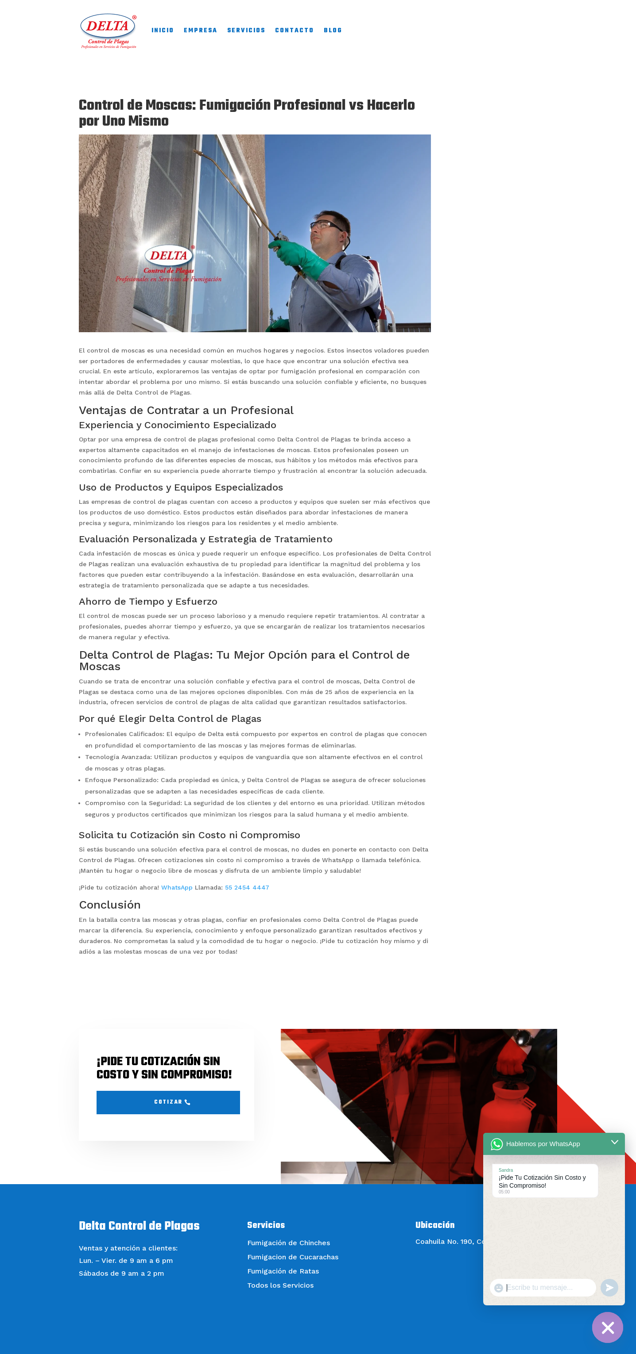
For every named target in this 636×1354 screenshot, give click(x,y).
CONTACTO (294, 31)
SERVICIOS (246, 31)
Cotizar (168, 1102)
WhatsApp (177, 887)
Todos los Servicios (280, 1285)
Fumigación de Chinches (288, 1243)
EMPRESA (200, 31)
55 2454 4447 (247, 887)
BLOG (333, 31)
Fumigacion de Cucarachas (292, 1257)
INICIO (162, 31)
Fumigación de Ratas (283, 1271)
